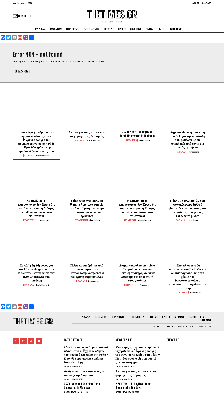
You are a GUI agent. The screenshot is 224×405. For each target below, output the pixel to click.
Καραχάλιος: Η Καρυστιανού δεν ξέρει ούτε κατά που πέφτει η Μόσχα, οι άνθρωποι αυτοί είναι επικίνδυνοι (36, 208)
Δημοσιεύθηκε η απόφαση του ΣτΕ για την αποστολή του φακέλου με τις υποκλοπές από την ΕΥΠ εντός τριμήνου (187, 139)
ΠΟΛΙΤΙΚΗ (30, 220)
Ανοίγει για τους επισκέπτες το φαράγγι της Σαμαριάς (86, 134)
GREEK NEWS (131, 140)
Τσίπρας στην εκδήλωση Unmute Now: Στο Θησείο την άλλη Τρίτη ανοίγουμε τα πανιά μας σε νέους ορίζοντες (86, 208)
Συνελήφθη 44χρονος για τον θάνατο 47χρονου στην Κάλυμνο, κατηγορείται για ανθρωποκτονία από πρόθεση (36, 272)
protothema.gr (42, 156)
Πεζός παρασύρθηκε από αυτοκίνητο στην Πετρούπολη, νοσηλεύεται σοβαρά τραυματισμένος (86, 270)
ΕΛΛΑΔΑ (29, 155)
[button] (187, 29)
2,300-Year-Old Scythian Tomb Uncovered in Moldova (137, 134)
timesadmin (144, 140)
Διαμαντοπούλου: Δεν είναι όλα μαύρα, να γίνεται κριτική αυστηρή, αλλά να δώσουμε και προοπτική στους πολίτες (137, 272)
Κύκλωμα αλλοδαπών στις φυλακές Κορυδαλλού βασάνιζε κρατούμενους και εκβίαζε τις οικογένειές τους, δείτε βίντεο (187, 208)
